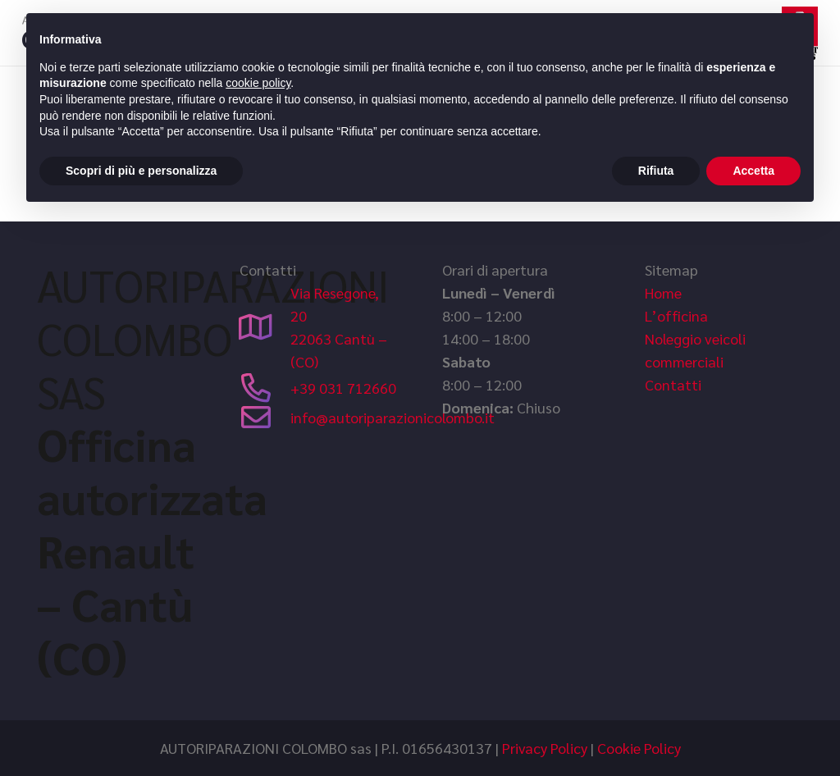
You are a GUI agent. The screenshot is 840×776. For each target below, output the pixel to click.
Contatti (673, 384)
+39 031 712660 (343, 387)
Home (663, 292)
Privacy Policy (544, 747)
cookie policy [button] (258, 82)
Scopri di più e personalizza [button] (141, 170)
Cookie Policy (639, 747)
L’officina (676, 315)
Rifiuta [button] (656, 170)
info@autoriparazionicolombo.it (392, 417)
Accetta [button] (753, 170)
